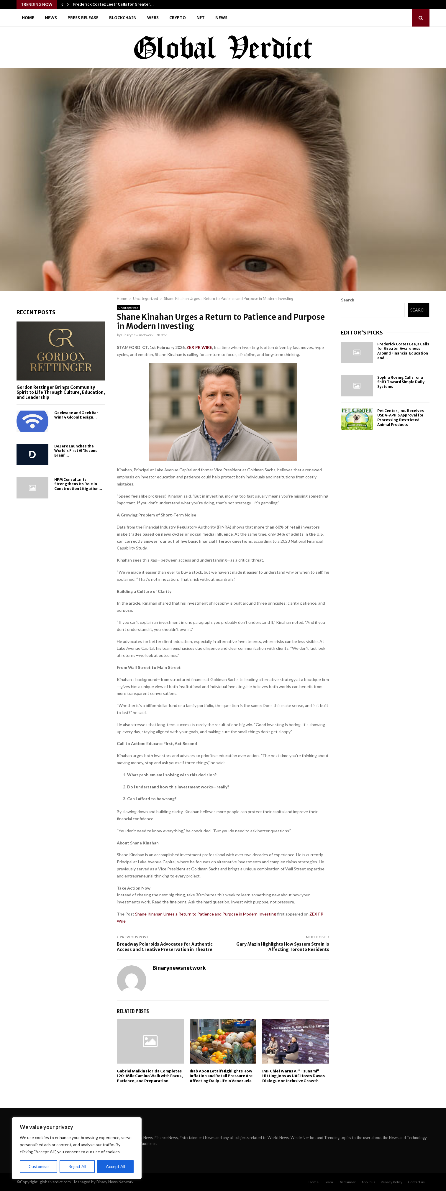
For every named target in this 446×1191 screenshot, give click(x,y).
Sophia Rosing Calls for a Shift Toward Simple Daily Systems (400, 382)
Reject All (77, 1166)
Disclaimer (347, 1182)
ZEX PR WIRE (199, 347)
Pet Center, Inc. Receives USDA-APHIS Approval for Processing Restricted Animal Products (400, 418)
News (51, 17)
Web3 (153, 17)
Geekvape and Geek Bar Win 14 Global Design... (76, 415)
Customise (39, 1166)
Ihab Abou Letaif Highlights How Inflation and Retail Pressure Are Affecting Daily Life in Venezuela (221, 1076)
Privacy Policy (391, 1182)
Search (347, 299)
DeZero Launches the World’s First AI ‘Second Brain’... (76, 450)
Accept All (115, 1166)
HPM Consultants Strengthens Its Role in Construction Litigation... (78, 484)
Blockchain (123, 17)
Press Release (83, 17)
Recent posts (36, 312)
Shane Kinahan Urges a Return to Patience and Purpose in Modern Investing (206, 913)
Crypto (177, 17)
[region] (77, 1148)
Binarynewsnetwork (137, 335)
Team (328, 1182)
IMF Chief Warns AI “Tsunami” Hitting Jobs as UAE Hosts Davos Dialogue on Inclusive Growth (293, 1076)
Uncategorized (128, 307)
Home (28, 17)
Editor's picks (362, 332)
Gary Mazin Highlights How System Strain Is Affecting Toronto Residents (282, 946)
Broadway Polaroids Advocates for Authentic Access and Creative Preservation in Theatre (165, 946)
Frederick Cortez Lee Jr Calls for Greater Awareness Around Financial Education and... (403, 351)
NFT (200, 17)
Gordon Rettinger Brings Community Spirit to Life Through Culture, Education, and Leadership (61, 392)
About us (368, 1182)
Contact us (416, 1182)
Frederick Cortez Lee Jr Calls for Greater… (113, 4)
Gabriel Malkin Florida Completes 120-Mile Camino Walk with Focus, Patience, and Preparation (150, 1076)
